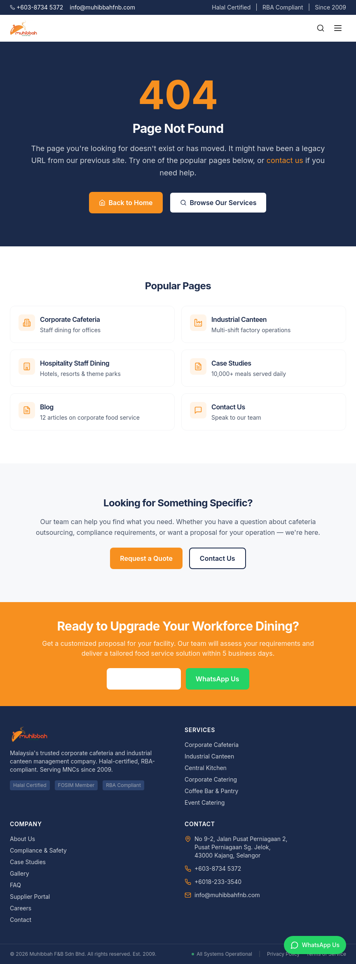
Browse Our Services (218, 202)
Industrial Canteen (209, 756)
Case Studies (28, 861)
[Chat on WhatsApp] (315, 945)
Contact (20, 919)
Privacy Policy (283, 954)
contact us (285, 160)
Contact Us (217, 558)
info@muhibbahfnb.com (102, 7)
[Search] (320, 28)
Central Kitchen (206, 767)
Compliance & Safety (38, 850)
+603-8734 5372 (36, 7)
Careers (20, 908)
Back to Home (126, 202)
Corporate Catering (211, 779)
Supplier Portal (30, 896)
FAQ (15, 884)
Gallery (19, 873)
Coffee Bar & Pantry (211, 790)
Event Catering (205, 802)
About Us (22, 838)
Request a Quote (146, 558)
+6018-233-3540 (217, 881)
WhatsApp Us (217, 679)
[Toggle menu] (338, 28)
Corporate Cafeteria (212, 744)
